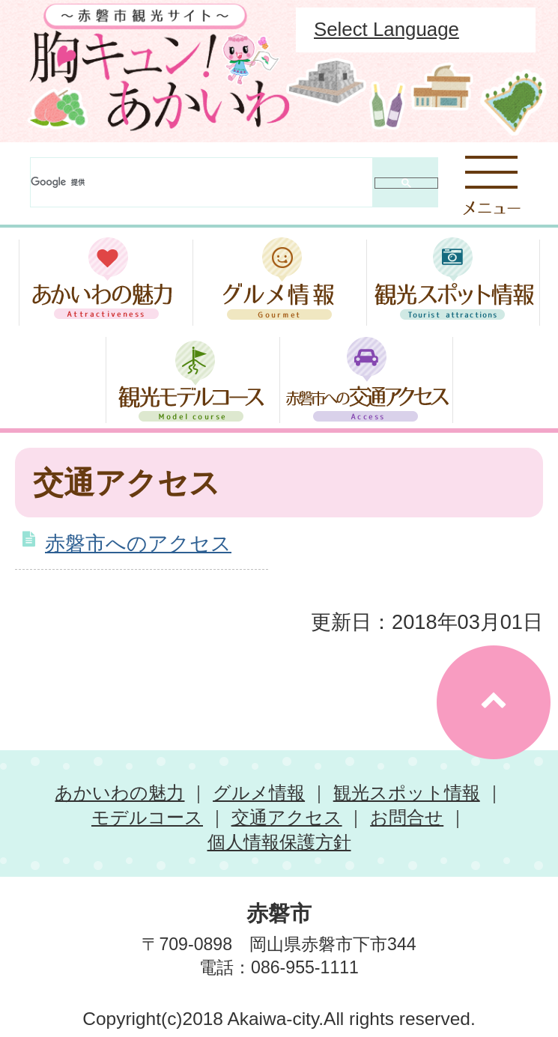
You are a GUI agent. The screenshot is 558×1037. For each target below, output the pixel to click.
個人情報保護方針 (279, 842)
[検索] (201, 182)
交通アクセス (286, 817)
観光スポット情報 (406, 792)
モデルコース (147, 817)
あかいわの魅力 (119, 792)
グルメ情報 (259, 792)
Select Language (386, 29)
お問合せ (406, 817)
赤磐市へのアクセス (138, 543)
